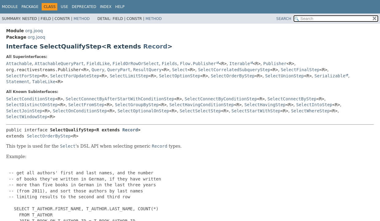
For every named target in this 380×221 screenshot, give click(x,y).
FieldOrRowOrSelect (135, 63)
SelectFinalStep (300, 69)
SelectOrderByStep (233, 75)
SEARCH (283, 19)
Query (98, 69)
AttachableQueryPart (59, 63)
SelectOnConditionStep (80, 110)
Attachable (19, 63)
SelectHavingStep (265, 104)
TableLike (43, 81)
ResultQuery (147, 69)
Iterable (239, 63)
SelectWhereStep (310, 110)
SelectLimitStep (129, 75)
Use (64, 7)
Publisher (275, 63)
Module (10, 7)
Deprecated (84, 7)
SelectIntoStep (314, 104)
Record (155, 46)
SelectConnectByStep (292, 98)
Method (82, 19)
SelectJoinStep (24, 110)
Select (180, 69)
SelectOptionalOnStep (143, 110)
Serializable (329, 75)
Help (120, 7)
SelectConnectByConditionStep (221, 98)
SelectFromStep (86, 104)
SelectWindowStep (27, 116)
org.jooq (34, 30)
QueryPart (119, 69)
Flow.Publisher (198, 63)
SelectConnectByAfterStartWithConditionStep (120, 98)
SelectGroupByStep (137, 104)
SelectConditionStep (30, 98)
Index (106, 7)
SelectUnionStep (284, 75)
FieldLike (98, 63)
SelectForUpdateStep (74, 75)
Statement (17, 81)
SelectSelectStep (200, 110)
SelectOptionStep (179, 75)
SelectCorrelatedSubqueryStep (234, 69)
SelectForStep (23, 75)
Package (29, 7)
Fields (169, 63)
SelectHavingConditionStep (201, 104)
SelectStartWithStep (255, 110)
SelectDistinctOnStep (32, 104)
